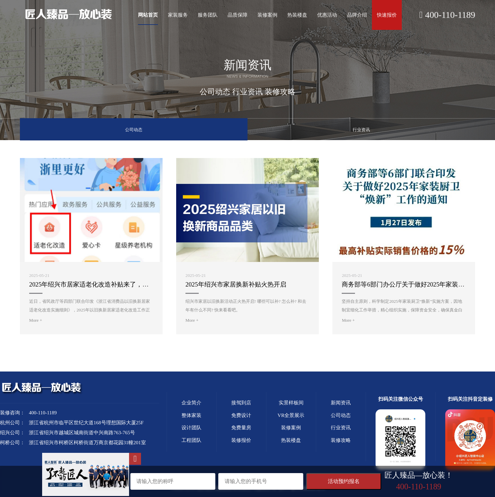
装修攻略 (341, 439)
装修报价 (241, 439)
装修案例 (291, 427)
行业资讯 (361, 128)
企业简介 (191, 402)
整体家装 (191, 414)
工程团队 (191, 439)
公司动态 (133, 128)
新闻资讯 (341, 402)
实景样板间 (291, 402)
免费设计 (241, 414)
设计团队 (191, 427)
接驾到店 (241, 402)
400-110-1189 (447, 15)
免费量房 (241, 427)
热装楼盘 (291, 439)
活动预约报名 (344, 481)
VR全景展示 (291, 414)
